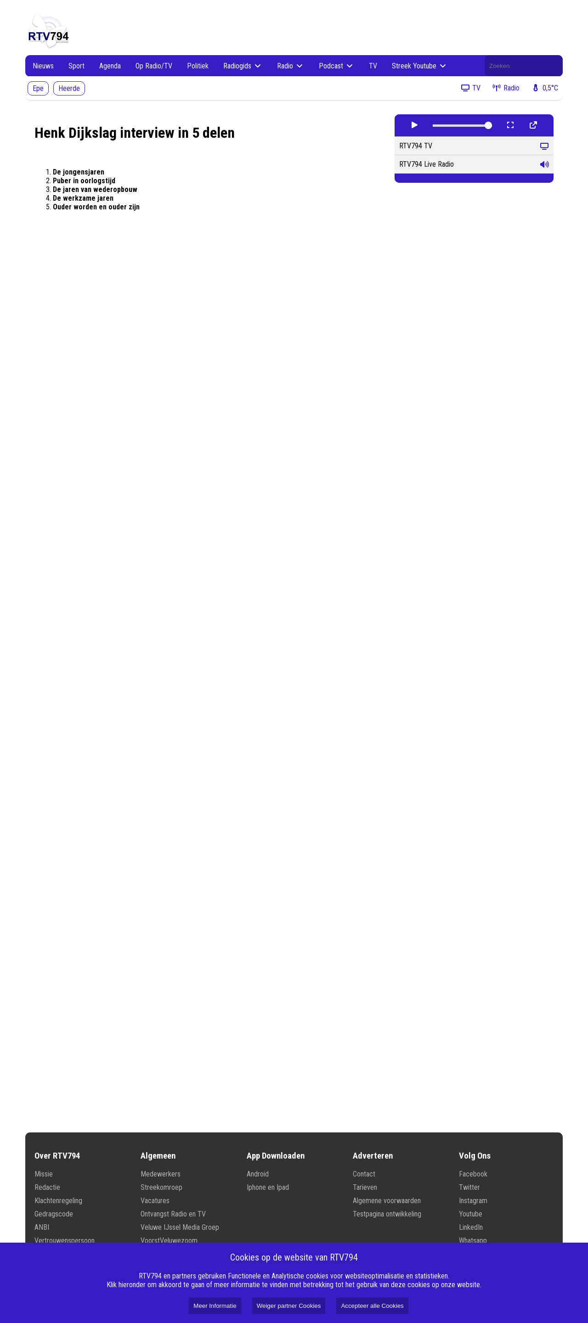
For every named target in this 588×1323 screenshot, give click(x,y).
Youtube (470, 1214)
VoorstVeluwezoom (169, 1240)
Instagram (473, 1200)
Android (258, 1174)
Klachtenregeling (58, 1200)
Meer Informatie (214, 1305)
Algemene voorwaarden (387, 1200)
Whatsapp (473, 1240)
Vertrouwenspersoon (64, 1240)
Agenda (110, 66)
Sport (76, 66)
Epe (38, 88)
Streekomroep (161, 1187)
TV (373, 66)
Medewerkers (161, 1174)
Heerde (69, 88)
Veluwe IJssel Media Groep (180, 1227)
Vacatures (155, 1200)
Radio (290, 66)
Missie (43, 1174)
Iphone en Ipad (268, 1187)
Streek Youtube (419, 66)
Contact (364, 1174)
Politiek (198, 66)
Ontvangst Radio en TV (173, 1214)
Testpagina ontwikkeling (387, 1214)
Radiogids (242, 66)
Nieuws (43, 66)
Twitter (469, 1187)
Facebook (473, 1174)
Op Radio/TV (154, 66)
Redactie (47, 1187)
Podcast (336, 66)
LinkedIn (471, 1227)
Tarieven (365, 1187)
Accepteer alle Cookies (372, 1305)
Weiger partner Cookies (289, 1305)
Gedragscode (53, 1214)
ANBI (41, 1227)
